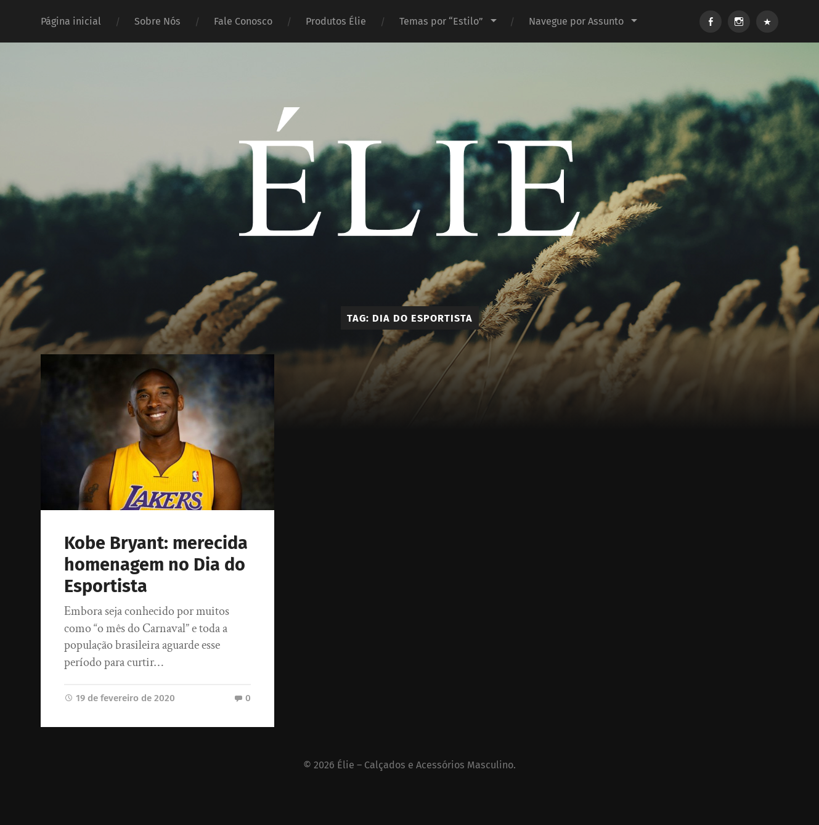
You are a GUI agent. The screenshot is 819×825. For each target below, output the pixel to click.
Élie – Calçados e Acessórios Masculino (425, 765)
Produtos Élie (336, 21)
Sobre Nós (157, 21)
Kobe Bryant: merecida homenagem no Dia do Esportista (156, 564)
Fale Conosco (243, 21)
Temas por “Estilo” (441, 21)
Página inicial (71, 21)
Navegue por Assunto (576, 21)
